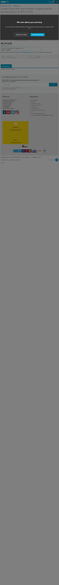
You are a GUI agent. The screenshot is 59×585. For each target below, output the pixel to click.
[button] (38, 34)
